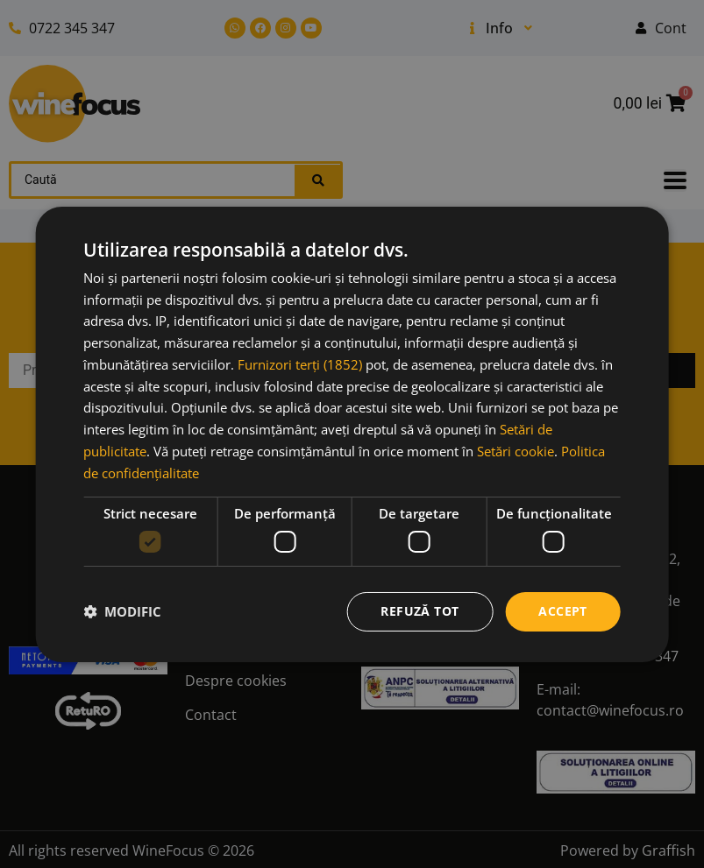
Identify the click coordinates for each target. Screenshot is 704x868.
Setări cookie (515, 451)
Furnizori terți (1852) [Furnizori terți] (300, 364)
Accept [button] (562, 611)
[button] (122, 611)
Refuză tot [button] (419, 611)
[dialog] (352, 433)
